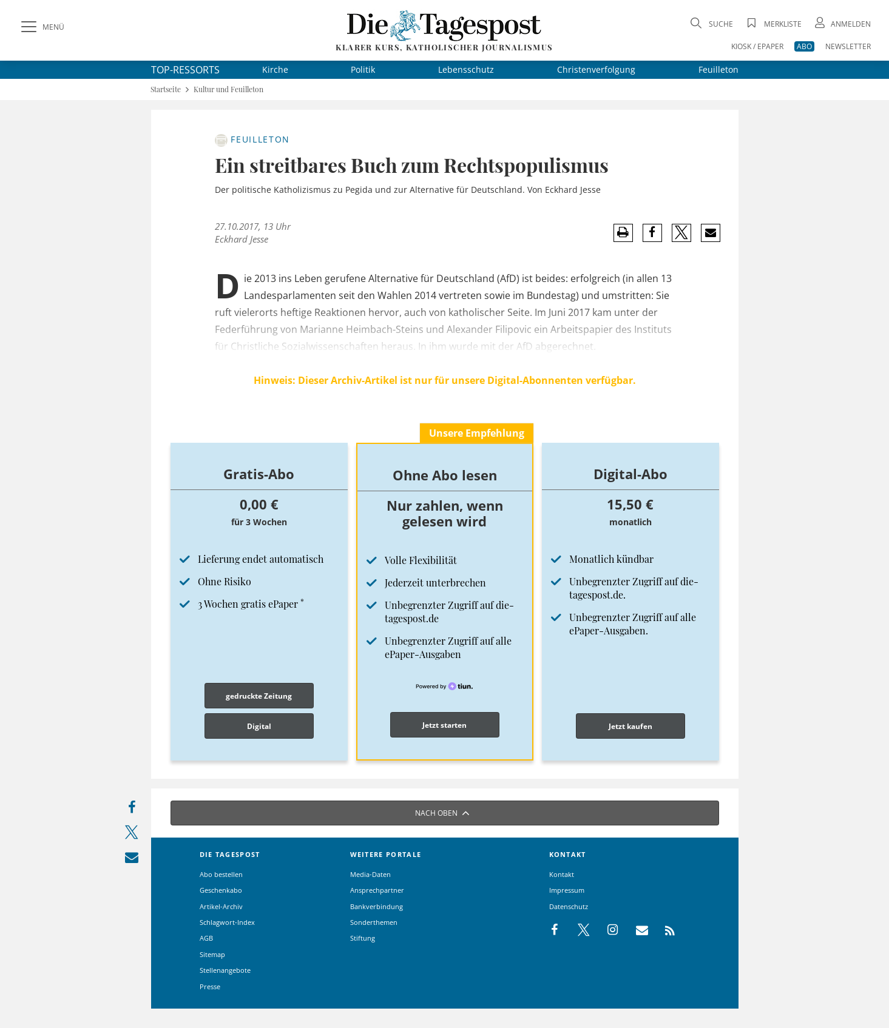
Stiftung (362, 937)
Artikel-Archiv (221, 906)
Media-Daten (370, 874)
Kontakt (561, 874)
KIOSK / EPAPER (757, 46)
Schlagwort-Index (227, 922)
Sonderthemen (373, 922)
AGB (206, 937)
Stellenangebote (225, 970)
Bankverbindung (376, 906)
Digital (259, 726)
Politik (363, 69)
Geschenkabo (221, 890)
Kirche (275, 69)
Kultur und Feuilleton (228, 89)
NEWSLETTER (848, 46)
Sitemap (212, 954)
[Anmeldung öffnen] (842, 24)
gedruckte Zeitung (259, 696)
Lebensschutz (466, 69)
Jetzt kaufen (630, 726)
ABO (804, 46)
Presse (210, 986)
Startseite (165, 89)
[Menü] (41, 27)
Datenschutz (568, 906)
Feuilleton (718, 69)
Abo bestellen (221, 874)
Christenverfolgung (596, 69)
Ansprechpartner (377, 890)
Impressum (566, 890)
